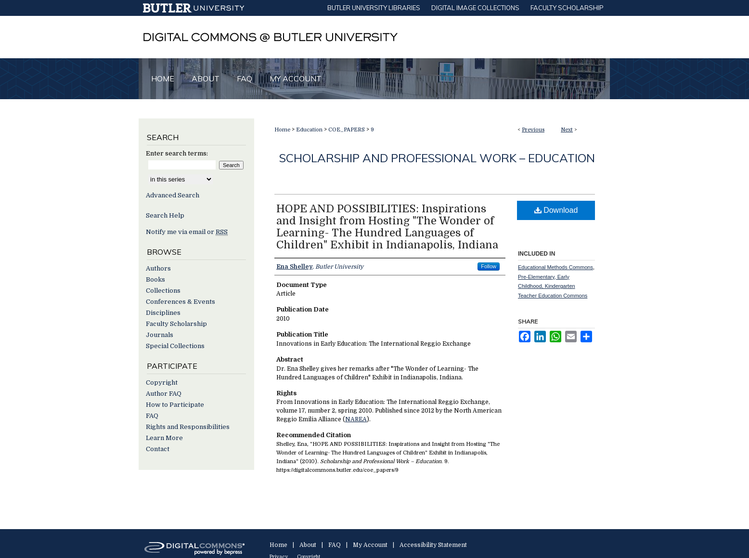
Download (556, 210)
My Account (370, 545)
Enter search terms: (177, 153)
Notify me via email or (187, 231)
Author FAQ (163, 393)
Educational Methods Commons (555, 267)
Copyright (162, 382)
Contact (157, 449)
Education (309, 130)
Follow (488, 266)
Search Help (165, 215)
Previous (533, 130)
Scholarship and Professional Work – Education (437, 158)
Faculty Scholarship (176, 323)
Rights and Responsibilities (188, 426)
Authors (158, 268)
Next (567, 130)
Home (282, 130)
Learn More (164, 437)
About (307, 545)
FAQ (152, 415)
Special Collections (175, 346)
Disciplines (163, 312)
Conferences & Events (180, 301)
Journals (159, 334)
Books (155, 279)
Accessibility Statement (433, 545)
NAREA (356, 419)
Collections (163, 290)
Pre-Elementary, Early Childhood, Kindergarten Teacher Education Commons (552, 286)
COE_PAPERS (346, 130)
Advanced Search (172, 195)
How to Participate (175, 404)
